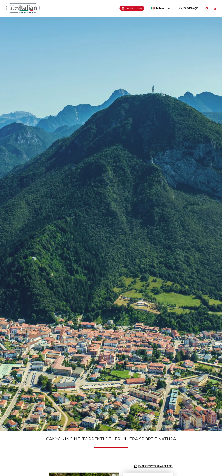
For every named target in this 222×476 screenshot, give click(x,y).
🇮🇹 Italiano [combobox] (158, 8)
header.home (132, 8)
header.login (188, 8)
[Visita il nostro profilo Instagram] (215, 8)
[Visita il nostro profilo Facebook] (206, 8)
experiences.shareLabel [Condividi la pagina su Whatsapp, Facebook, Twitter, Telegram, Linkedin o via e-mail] (153, 466)
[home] (23, 8)
